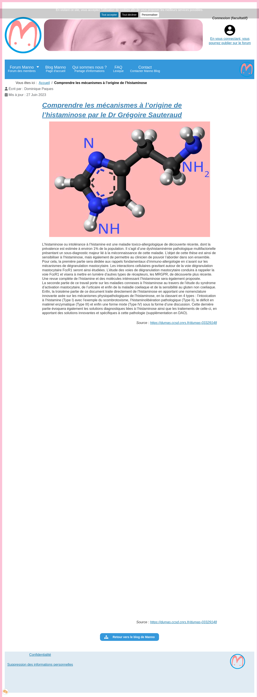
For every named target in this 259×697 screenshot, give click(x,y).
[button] (5, 691)
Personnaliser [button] (150, 14)
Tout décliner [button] (129, 14)
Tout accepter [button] (109, 14)
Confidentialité (40, 655)
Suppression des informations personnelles (40, 664)
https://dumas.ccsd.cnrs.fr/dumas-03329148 (183, 323)
